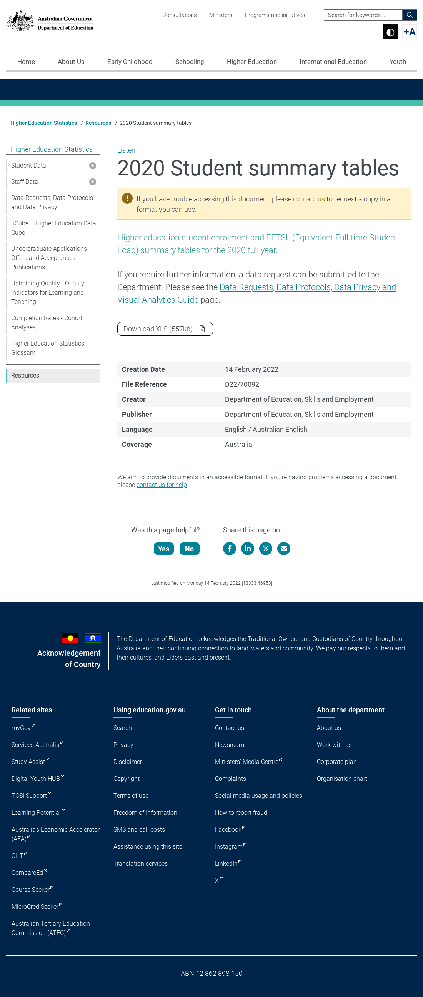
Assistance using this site (147, 846)
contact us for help (162, 484)
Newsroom (229, 745)
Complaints (230, 778)
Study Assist (28, 761)
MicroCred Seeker (35, 906)
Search (122, 728)
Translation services (140, 863)
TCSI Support (29, 795)
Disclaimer (127, 761)
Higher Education (252, 61)
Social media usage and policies (258, 795)
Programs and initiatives (275, 15)
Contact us (229, 728)
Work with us (334, 745)
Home (26, 61)
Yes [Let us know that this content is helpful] (164, 549)
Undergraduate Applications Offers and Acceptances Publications (49, 258)
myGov (21, 728)
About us (329, 728)
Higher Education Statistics (43, 123)
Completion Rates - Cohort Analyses (46, 322)
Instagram (229, 846)
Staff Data (24, 181)
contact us (309, 199)
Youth (398, 61)
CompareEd (27, 872)
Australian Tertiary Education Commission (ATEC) (51, 928)
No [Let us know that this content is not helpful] (189, 549)
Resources (98, 123)
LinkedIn (226, 863)
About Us (71, 61)
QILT (17, 855)
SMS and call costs (139, 829)
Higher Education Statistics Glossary (47, 348)
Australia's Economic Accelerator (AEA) (56, 834)
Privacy (123, 745)
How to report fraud (241, 812)
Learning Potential (36, 812)
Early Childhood (130, 61)
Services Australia (36, 745)
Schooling (189, 61)
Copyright (126, 778)
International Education (333, 61)
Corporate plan (337, 761)
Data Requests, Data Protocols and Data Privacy (52, 202)
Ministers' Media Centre (246, 761)
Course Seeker (31, 889)
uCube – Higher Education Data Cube (53, 228)
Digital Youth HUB (36, 778)
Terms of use (130, 795)
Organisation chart (342, 778)
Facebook (228, 829)
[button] (92, 166)
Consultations (179, 15)
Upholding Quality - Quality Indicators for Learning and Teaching (47, 292)
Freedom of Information (145, 812)
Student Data (28, 165)
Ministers (221, 15)
